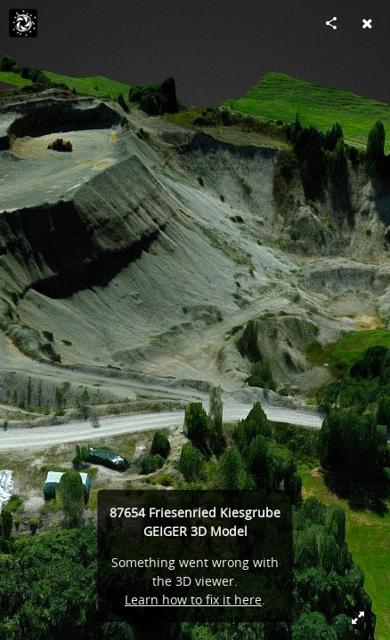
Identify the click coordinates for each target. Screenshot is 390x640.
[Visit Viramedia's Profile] (23, 23)
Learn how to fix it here (193, 599)
